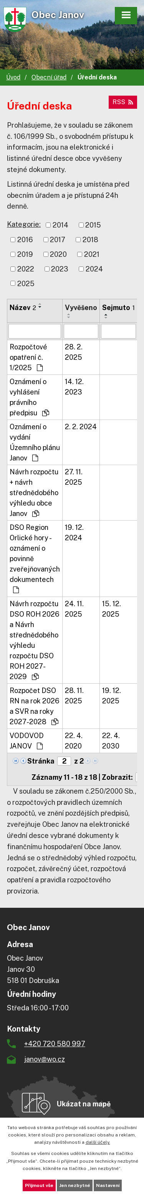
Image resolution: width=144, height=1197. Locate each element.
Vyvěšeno (81, 307)
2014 (60, 225)
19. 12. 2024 (74, 532)
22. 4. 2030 (111, 741)
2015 (93, 225)
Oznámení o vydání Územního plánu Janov (35, 442)
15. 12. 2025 (111, 609)
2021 (91, 254)
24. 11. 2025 (74, 609)
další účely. (98, 1142)
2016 (25, 240)
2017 (57, 240)
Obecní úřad (48, 77)
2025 (26, 283)
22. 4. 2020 (74, 741)
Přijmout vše (39, 1185)
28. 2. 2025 (74, 352)
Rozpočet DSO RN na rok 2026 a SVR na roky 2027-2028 (35, 706)
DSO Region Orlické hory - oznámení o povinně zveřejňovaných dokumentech (35, 558)
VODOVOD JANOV (27, 741)
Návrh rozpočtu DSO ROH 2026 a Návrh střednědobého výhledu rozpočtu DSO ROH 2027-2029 (35, 640)
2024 (94, 269)
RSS (123, 102)
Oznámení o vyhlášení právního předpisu (29, 397)
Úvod (13, 77)
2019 (25, 254)
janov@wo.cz (44, 1059)
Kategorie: (24, 224)
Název (23, 307)
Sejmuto (118, 307)
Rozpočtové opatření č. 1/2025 (28, 357)
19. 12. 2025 (111, 695)
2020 (58, 254)
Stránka (41, 761)
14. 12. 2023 (74, 387)
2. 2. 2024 (81, 427)
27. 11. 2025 (74, 477)
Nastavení (107, 1185)
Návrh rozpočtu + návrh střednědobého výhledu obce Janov (34, 493)
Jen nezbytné (74, 1185)
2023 (59, 269)
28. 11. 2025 (74, 695)
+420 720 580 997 (54, 1044)
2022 (25, 269)
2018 (90, 240)
